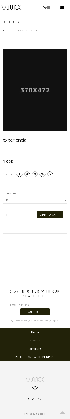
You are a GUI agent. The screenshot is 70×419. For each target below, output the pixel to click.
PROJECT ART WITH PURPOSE (35, 357)
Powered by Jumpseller (34, 413)
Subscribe (35, 311)
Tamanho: (10, 193)
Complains (35, 348)
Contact (35, 340)
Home (7, 30)
